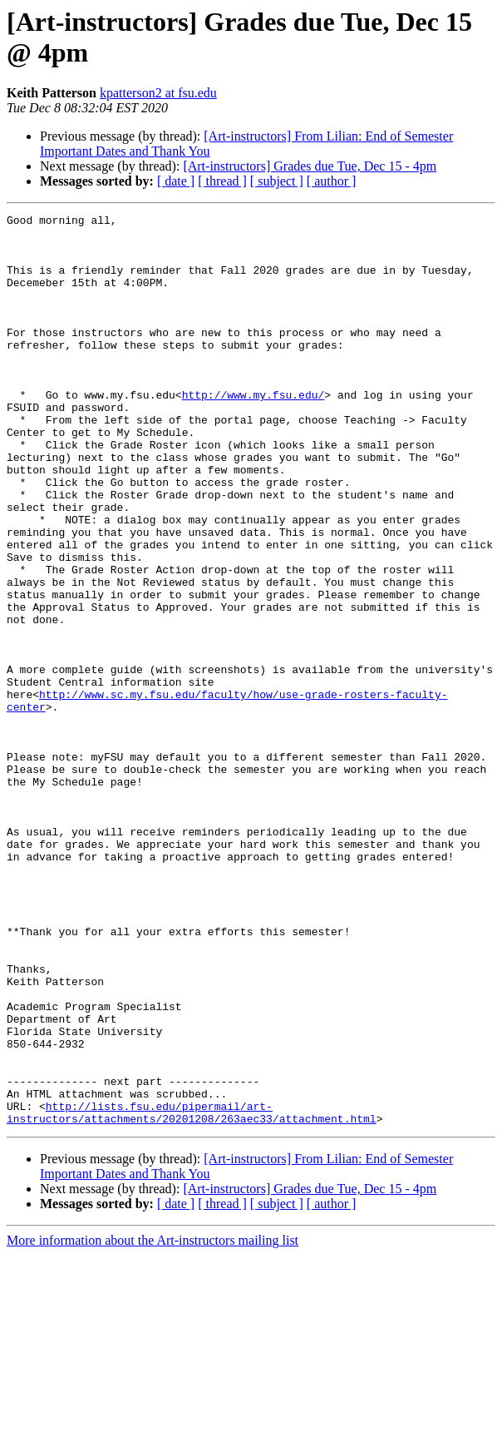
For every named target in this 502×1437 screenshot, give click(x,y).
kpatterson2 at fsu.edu (158, 93)
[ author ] (332, 181)
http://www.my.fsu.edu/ (253, 431)
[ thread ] (222, 181)
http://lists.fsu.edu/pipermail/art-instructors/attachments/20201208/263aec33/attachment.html (191, 1293)
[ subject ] (276, 181)
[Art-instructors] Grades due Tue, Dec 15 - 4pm (309, 166)
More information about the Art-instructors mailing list (152, 1422)
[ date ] (175, 181)
